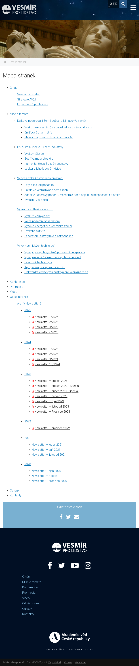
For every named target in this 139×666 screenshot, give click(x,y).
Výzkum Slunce (34, 153)
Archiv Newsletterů (29, 303)
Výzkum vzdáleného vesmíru (35, 209)
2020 (27, 464)
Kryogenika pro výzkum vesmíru (44, 267)
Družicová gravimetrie (38, 132)
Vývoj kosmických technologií (36, 245)
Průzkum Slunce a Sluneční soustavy (40, 147)
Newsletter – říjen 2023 (49, 401)
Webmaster (80, 662)
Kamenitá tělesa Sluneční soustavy (46, 163)
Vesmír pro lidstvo (28, 94)
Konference (17, 281)
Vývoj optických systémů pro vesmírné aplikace (54, 252)
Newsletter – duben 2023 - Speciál (56, 391)
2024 (27, 342)
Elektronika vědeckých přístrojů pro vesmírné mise (56, 272)
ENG (115, 3)
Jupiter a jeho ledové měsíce (42, 168)
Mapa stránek (18, 62)
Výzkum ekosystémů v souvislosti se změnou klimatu (58, 127)
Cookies (68, 662)
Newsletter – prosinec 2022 (52, 428)
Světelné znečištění (36, 200)
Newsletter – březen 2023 (51, 381)
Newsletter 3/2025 (46, 327)
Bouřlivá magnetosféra (38, 158)
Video (13, 291)
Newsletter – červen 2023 (51, 396)
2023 (27, 374)
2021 (27, 438)
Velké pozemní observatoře (42, 221)
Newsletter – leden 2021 (47, 444)
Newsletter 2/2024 (46, 354)
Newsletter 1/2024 (46, 349)
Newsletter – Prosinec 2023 (52, 411)
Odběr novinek (19, 297)
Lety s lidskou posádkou (39, 185)
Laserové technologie (38, 262)
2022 (27, 421)
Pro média (16, 287)
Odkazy (15, 490)
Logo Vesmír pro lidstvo (32, 104)
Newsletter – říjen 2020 (46, 471)
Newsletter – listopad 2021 (49, 454)
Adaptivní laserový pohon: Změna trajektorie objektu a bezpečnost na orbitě (72, 195)
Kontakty (15, 495)
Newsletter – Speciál (45, 476)
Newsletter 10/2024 (47, 364)
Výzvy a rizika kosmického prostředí (40, 178)
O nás (13, 87)
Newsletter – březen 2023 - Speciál (57, 386)
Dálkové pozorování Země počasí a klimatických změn (52, 120)
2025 (27, 310)
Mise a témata (19, 114)
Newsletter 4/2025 (46, 332)
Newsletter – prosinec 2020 (49, 481)
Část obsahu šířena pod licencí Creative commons (69, 649)
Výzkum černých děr (37, 216)
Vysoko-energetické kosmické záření (48, 226)
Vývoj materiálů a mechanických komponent (52, 257)
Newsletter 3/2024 (46, 359)
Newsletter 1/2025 (46, 317)
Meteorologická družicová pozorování (48, 137)
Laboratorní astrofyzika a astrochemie (48, 236)
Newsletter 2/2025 (46, 322)
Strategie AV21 (26, 99)
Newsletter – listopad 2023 (52, 406)
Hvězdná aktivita (34, 231)
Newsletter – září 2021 (46, 449)
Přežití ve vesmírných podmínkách (46, 190)
